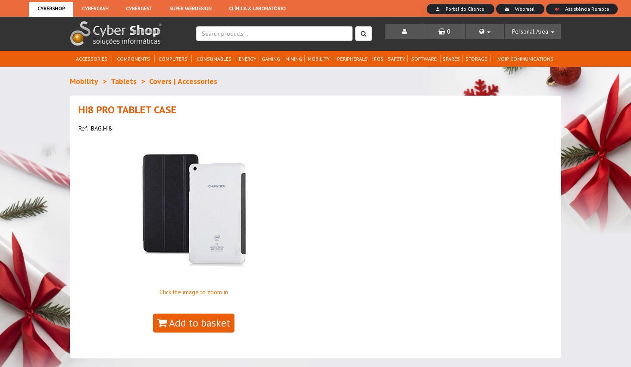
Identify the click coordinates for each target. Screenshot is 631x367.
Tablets (124, 81)
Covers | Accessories (183, 81)
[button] (485, 31)
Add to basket (193, 323)
